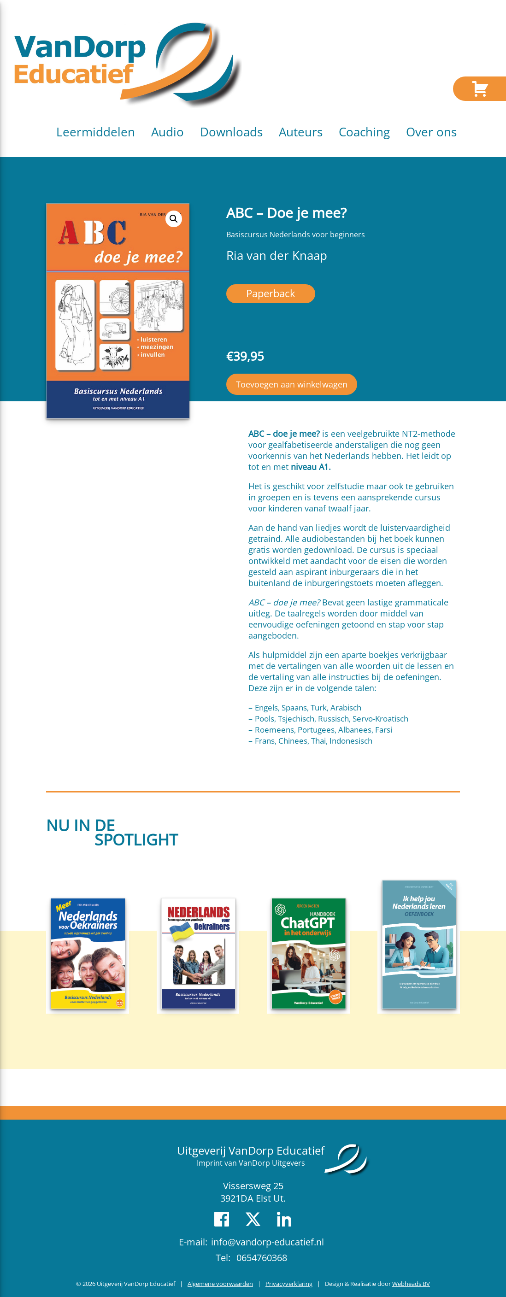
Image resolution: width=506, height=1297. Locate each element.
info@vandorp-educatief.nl (267, 1242)
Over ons (431, 132)
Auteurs (301, 132)
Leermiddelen (95, 132)
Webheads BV (411, 1283)
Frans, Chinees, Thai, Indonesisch (313, 740)
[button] (173, 219)
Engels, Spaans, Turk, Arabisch (308, 707)
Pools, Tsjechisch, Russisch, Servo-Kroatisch (331, 718)
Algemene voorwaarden (220, 1283)
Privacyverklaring (288, 1283)
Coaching (364, 132)
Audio (167, 132)
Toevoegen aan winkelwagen (291, 384)
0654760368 (261, 1257)
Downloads (231, 132)
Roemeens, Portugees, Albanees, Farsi (323, 729)
